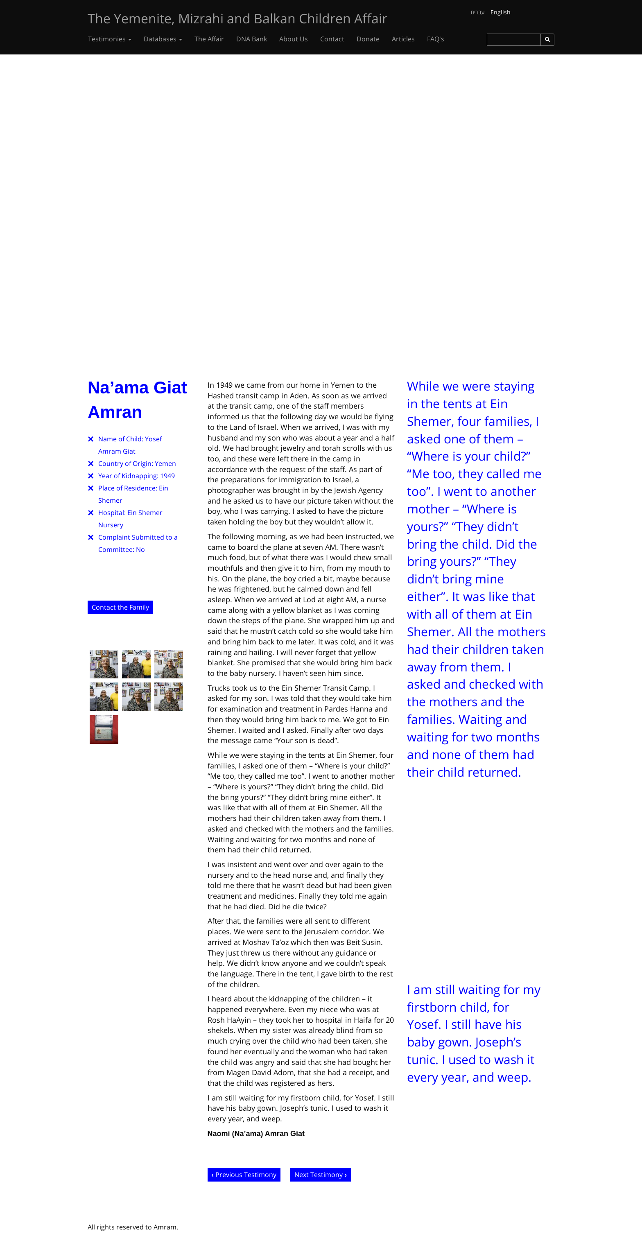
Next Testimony (318, 1174)
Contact (332, 38)
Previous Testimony (245, 1174)
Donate (368, 38)
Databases (163, 38)
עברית (477, 12)
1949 (167, 475)
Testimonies (109, 38)
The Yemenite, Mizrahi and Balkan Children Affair (237, 18)
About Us (293, 38)
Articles (403, 38)
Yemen (165, 463)
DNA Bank (251, 38)
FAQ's (435, 38)
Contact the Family (120, 607)
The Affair (209, 38)
